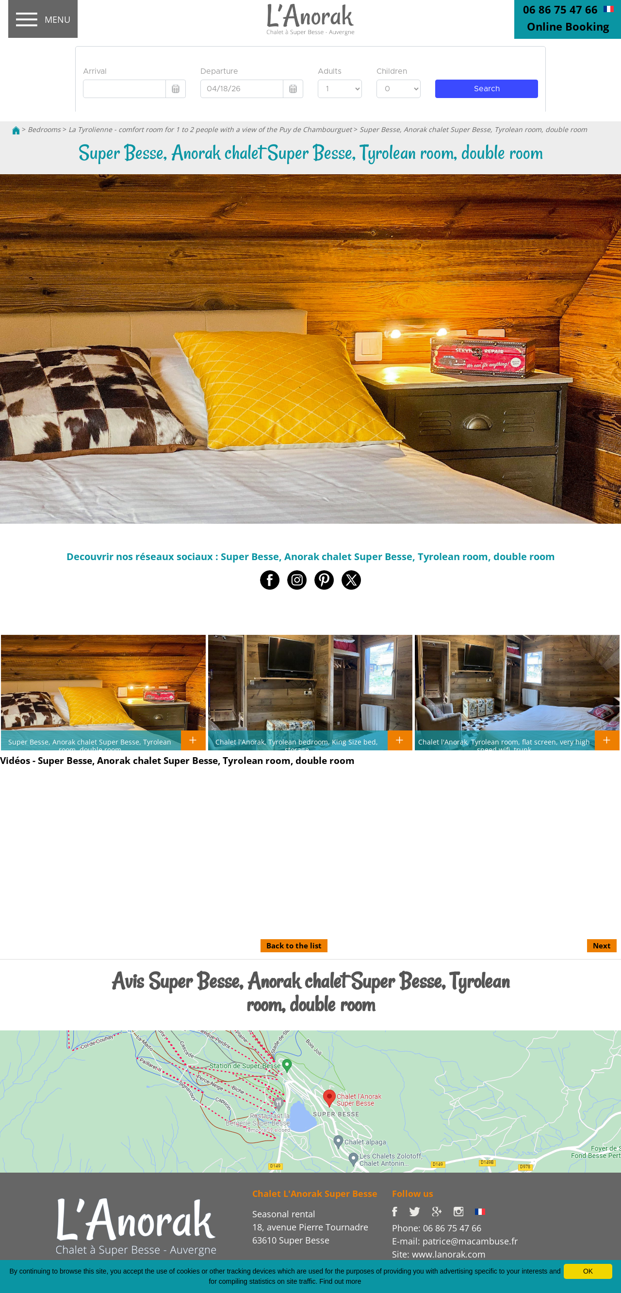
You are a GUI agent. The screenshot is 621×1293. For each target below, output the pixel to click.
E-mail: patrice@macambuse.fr (455, 1241)
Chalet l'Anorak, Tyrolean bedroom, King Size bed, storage (296, 745)
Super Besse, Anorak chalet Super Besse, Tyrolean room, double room (473, 129)
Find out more (340, 1281)
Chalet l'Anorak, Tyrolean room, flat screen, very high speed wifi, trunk (504, 745)
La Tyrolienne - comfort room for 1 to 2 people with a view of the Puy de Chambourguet (210, 129)
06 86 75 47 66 (560, 9)
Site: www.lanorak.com (439, 1254)
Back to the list (294, 945)
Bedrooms (44, 129)
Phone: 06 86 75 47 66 (436, 1228)
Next (602, 945)
